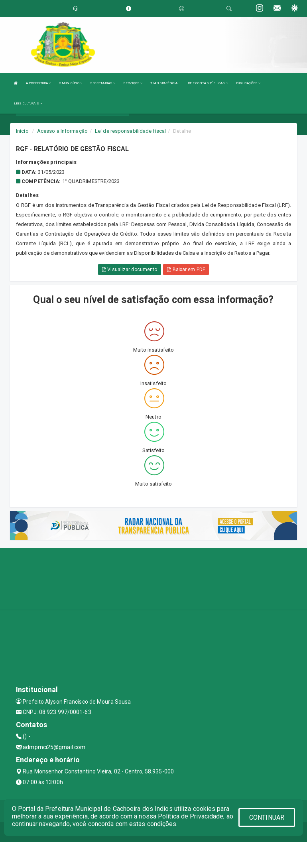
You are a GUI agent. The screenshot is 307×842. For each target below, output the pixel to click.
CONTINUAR (266, 817)
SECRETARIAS (102, 83)
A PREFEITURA (38, 83)
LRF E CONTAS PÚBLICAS (206, 83)
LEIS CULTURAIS (28, 103)
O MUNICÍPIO (70, 83)
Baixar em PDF (186, 269)
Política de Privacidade (190, 816)
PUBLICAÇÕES (248, 83)
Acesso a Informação (62, 131)
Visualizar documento (129, 269)
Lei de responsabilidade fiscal (130, 131)
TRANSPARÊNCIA (163, 83)
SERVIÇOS (132, 83)
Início (22, 131)
